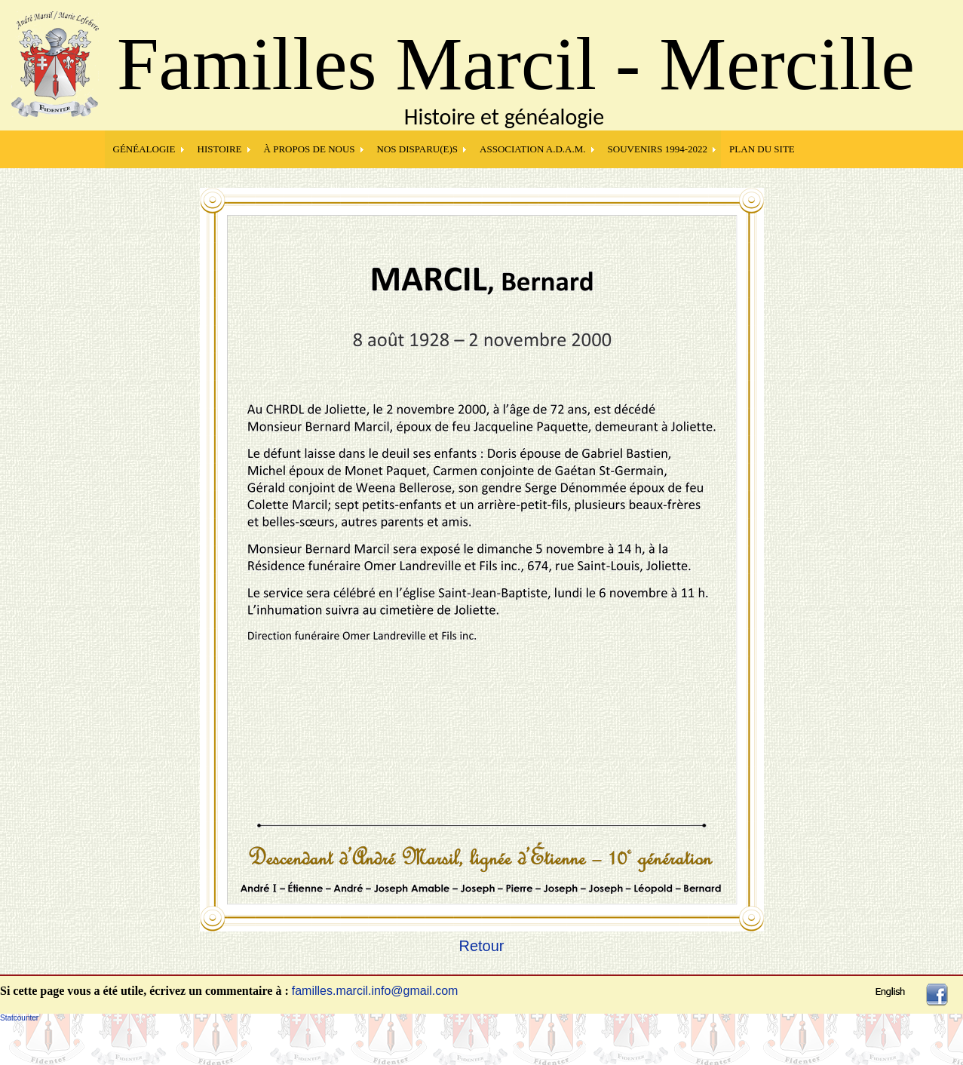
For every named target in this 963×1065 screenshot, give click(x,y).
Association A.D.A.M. (533, 149)
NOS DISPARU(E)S (417, 149)
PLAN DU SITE (762, 149)
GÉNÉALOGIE (144, 149)
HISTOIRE (220, 149)
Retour (481, 946)
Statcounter (19, 1018)
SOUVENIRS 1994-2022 (658, 149)
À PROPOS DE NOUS (309, 149)
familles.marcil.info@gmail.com (375, 990)
